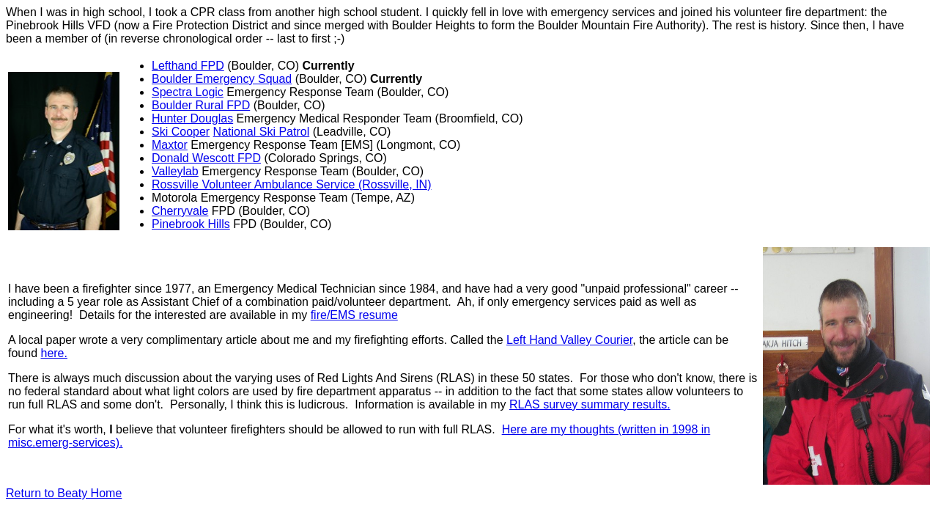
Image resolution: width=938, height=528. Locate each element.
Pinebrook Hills (191, 224)
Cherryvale (180, 211)
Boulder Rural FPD (201, 105)
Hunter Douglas (192, 118)
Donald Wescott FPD (206, 158)
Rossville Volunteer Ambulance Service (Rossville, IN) (291, 184)
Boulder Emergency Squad (222, 79)
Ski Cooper (181, 131)
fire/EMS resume (354, 315)
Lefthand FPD (188, 65)
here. (53, 353)
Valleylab (175, 171)
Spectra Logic (188, 92)
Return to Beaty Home (64, 493)
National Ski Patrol (261, 131)
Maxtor (170, 145)
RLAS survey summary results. (590, 404)
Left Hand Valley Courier (569, 340)
